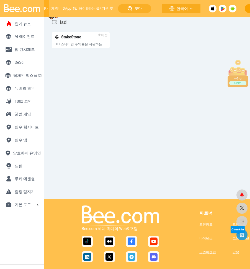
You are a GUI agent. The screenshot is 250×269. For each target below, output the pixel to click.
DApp (67, 8)
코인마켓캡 (207, 252)
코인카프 (206, 224)
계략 (54, 8)
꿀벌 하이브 (80, 8)
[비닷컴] (242, 195)
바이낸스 (206, 238)
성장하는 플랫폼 (94, 8)
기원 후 (107, 8)
